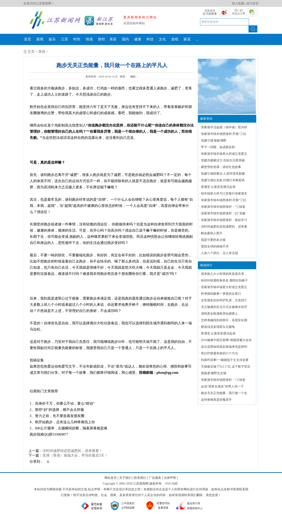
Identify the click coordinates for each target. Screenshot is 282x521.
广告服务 (155, 477)
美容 (113, 39)
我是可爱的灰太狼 (213, 240)
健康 (137, 39)
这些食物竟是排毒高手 (216, 399)
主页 (31, 51)
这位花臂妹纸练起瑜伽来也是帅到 (224, 346)
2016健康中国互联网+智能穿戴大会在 (226, 340)
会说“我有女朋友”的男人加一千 (222, 386)
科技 (150, 39)
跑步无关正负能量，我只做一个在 (224, 393)
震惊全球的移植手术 (215, 246)
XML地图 (171, 483)
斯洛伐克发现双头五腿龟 (218, 326)
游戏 (174, 39)
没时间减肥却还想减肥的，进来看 (224, 226)
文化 (162, 39)
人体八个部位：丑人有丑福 (219, 253)
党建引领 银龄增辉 (213, 140)
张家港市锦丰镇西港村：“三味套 (223, 206)
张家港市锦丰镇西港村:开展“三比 (223, 134)
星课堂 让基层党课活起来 (218, 187)
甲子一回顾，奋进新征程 (218, 147)
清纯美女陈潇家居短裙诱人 (219, 313)
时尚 (76, 39)
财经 (101, 39)
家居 (187, 39)
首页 (27, 39)
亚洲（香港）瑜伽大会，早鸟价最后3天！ (75, 455)
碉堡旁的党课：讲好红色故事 (221, 167)
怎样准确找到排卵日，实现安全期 (224, 320)
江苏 (64, 39)
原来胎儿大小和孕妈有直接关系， (224, 274)
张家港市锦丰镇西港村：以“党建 (223, 213)
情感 (89, 39)
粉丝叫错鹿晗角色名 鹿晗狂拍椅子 (224, 280)
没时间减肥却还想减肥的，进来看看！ (72, 451)
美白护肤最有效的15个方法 (219, 353)
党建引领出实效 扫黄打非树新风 (223, 180)
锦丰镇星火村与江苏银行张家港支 (224, 193)
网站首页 (110, 477)
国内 (125, 39)
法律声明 (170, 477)
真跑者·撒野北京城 (213, 373)
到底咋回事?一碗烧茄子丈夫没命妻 (225, 360)
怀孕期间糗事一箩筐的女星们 (221, 293)
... (197, 39)
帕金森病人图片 (212, 233)
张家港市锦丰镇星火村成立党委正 (224, 153)
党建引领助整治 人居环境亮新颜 (223, 173)
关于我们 (125, 477)
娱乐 (52, 39)
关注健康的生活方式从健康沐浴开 (224, 307)
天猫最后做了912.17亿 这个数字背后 (225, 366)
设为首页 (252, 3)
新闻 (39, 39)
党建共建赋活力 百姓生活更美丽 (223, 160)
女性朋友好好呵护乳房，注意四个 (224, 300)
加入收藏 (238, 3)
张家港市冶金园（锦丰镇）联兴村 (224, 127)
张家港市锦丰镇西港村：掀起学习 (224, 220)
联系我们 (140, 477)
